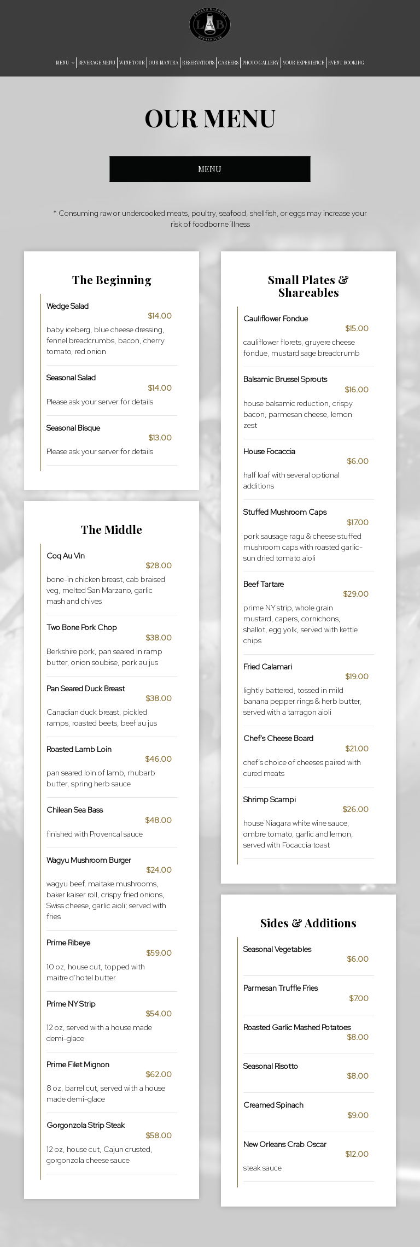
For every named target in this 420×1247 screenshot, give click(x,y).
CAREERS (228, 63)
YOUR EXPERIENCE (303, 63)
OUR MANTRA (163, 63)
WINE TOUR (132, 63)
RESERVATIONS (198, 63)
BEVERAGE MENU (96, 63)
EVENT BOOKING (346, 63)
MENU (65, 63)
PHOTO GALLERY (260, 63)
